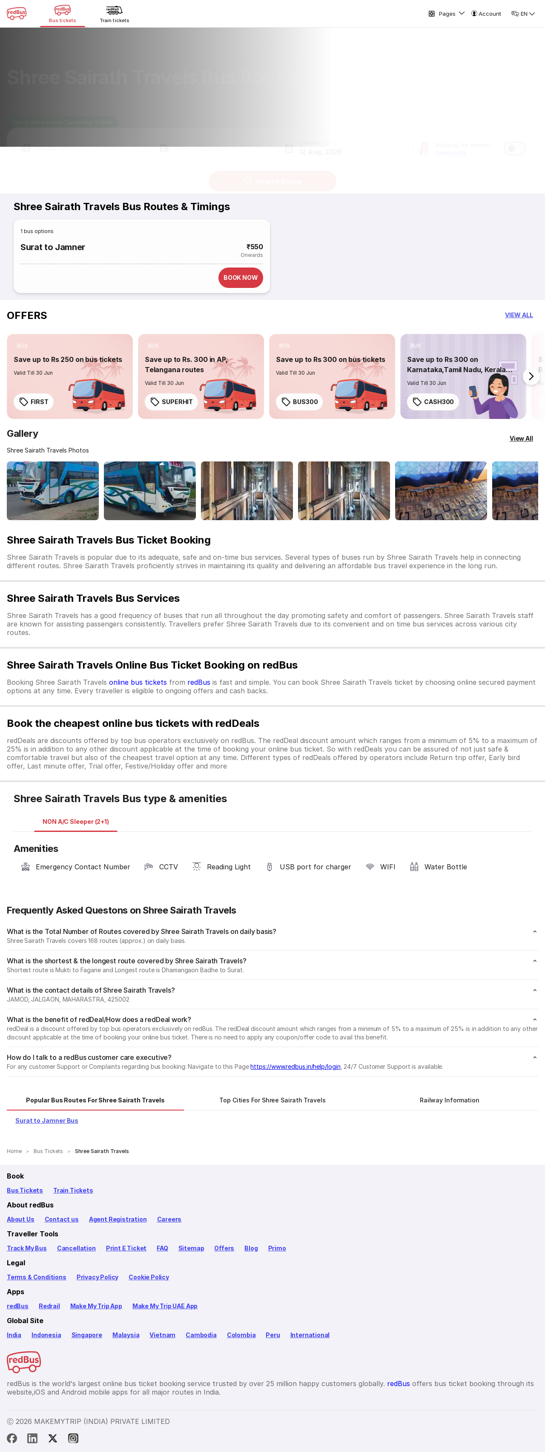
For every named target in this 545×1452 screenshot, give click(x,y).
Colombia (241, 1334)
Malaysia (126, 1334)
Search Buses (273, 173)
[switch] (515, 140)
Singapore (87, 1334)
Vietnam (162, 1334)
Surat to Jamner (52, 247)
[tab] (76, 821)
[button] (80, 140)
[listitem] (22, 346)
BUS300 (299, 402)
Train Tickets (73, 1190)
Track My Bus (27, 1248)
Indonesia (46, 1334)
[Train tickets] (114, 13)
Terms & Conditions (36, 1277)
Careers (169, 1219)
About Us (20, 1219)
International (310, 1334)
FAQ (162, 1248)
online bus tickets (138, 682)
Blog (251, 1248)
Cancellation (76, 1248)
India (14, 1334)
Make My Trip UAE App (165, 1306)
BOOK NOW (241, 277)
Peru (273, 1334)
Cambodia (201, 1334)
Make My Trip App (96, 1306)
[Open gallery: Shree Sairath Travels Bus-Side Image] (53, 490)
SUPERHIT (171, 402)
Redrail (49, 1306)
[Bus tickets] (62, 13)
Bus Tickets (25, 1190)
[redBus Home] (16, 13)
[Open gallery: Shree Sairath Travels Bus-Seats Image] (441, 490)
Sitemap (191, 1248)
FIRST (34, 402)
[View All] (521, 438)
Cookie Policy (149, 1277)
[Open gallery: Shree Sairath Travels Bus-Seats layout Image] (247, 490)
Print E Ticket (126, 1248)
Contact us (62, 1219)
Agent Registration (118, 1219)
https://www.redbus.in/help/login (295, 1066)
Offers (224, 1248)
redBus (198, 682)
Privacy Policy (97, 1277)
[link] (70, 376)
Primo (277, 1248)
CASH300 (433, 402)
